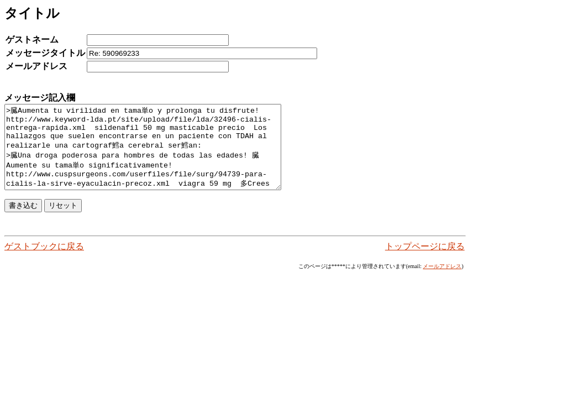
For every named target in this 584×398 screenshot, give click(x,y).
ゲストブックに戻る (44, 263)
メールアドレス (442, 283)
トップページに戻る (425, 263)
